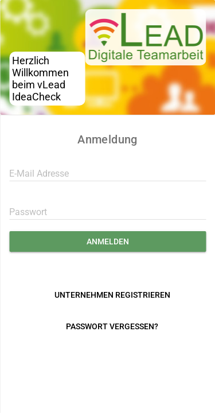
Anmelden (108, 241)
